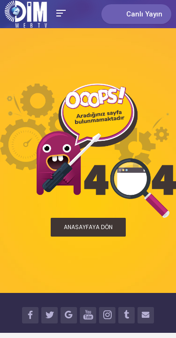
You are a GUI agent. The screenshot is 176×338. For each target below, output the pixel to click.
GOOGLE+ (69, 316)
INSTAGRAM (107, 316)
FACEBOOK (30, 316)
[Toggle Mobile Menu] (59, 12)
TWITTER (49, 316)
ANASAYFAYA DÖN (88, 227)
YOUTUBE (88, 316)
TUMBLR (126, 316)
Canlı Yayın (136, 13)
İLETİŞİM (146, 316)
